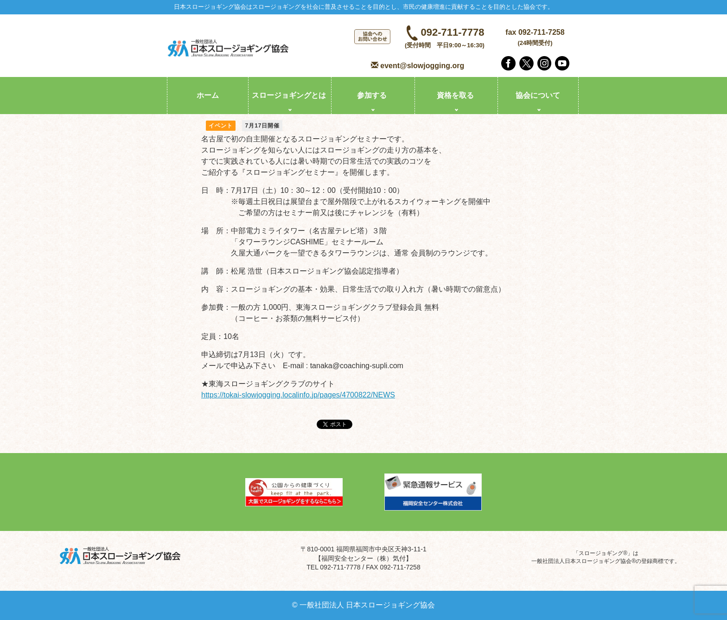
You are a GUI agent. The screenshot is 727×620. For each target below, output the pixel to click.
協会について (538, 95)
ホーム (208, 95)
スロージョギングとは (289, 95)
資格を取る (455, 95)
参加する (372, 95)
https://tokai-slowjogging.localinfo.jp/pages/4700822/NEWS (298, 395)
